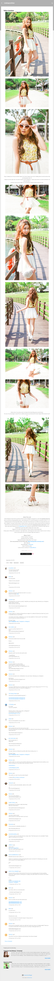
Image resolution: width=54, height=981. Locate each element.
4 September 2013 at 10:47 (14, 681)
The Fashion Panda (13, 693)
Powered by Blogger (27, 975)
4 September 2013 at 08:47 (14, 670)
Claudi (10, 718)
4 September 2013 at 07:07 (14, 647)
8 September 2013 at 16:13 (14, 830)
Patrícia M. (11, 783)
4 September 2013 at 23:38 (14, 745)
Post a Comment (8, 941)
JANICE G (11, 845)
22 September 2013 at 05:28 (14, 938)
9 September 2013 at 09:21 (14, 841)
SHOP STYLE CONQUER (14, 871)
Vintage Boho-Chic (23, 526)
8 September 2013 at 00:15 (14, 809)
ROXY (10, 888)
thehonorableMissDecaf (14, 854)
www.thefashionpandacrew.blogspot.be (17, 697)
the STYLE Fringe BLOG (13, 848)
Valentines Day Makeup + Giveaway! (13, 950)
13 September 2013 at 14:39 (14, 904)
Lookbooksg (30, 544)
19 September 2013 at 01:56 (14, 930)
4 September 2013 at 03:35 (14, 607)
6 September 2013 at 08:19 (14, 779)
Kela (18, 594)
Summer (22, 562)
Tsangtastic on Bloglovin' (24, 621)
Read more (47, 958)
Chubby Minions (32, 547)
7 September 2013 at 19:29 (14, 798)
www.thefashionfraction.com (15, 901)
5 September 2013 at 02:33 (14, 756)
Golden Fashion (12, 802)
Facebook (11, 882)
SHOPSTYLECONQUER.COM (14, 881)
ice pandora (11, 568)
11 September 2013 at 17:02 (14, 884)
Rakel (10, 908)
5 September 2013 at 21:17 (14, 769)
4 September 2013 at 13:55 (14, 689)
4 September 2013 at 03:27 (14, 595)
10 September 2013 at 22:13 (14, 851)
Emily (10, 576)
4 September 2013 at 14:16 (14, 700)
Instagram (16, 882)
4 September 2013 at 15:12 (14, 715)
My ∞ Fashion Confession (18, 777)
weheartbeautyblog (13, 834)
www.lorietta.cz (12, 765)
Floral (11, 562)
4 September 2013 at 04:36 (14, 623)
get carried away (12, 738)
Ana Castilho (11, 627)
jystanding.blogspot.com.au (14, 713)
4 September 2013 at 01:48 (14, 573)
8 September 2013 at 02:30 (14, 820)
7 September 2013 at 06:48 (14, 790)
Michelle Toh (30, 550)
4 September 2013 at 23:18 (14, 734)
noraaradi (11, 599)
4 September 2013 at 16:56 (14, 722)
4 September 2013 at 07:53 (14, 658)
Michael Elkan (30, 977)
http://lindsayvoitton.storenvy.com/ (36, 541)
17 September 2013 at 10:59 (14, 919)
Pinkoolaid (11, 824)
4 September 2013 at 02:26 (14, 587)
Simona (10, 793)
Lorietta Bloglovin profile (14, 767)
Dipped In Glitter (8, 962)
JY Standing (11, 704)
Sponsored (16, 562)
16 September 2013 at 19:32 (14, 912)
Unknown (11, 591)
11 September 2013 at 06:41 (14, 867)
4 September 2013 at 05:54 (14, 633)
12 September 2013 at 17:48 (14, 894)
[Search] (52, 3)
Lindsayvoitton (9, 3)
